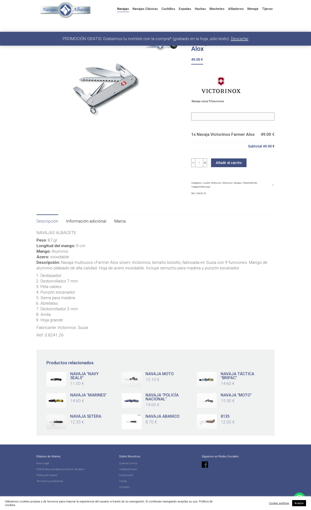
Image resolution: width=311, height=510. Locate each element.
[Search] (212, 4)
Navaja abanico (162, 416)
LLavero (206, 183)
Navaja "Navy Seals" (84, 376)
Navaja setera (85, 416)
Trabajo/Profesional (200, 187)
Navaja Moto (160, 374)
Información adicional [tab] (86, 221)
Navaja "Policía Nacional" (162, 397)
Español (161, 5)
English (180, 5)
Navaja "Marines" (88, 395)
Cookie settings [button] (279, 503)
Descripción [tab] (47, 221)
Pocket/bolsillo (250, 183)
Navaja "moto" (236, 395)
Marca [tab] (120, 221)
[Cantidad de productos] (199, 162)
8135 (225, 416)
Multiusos (216, 183)
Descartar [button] (240, 38)
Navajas (238, 183)
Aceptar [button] (299, 503)
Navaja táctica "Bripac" (237, 376)
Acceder (244, 4)
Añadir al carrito (229, 163)
